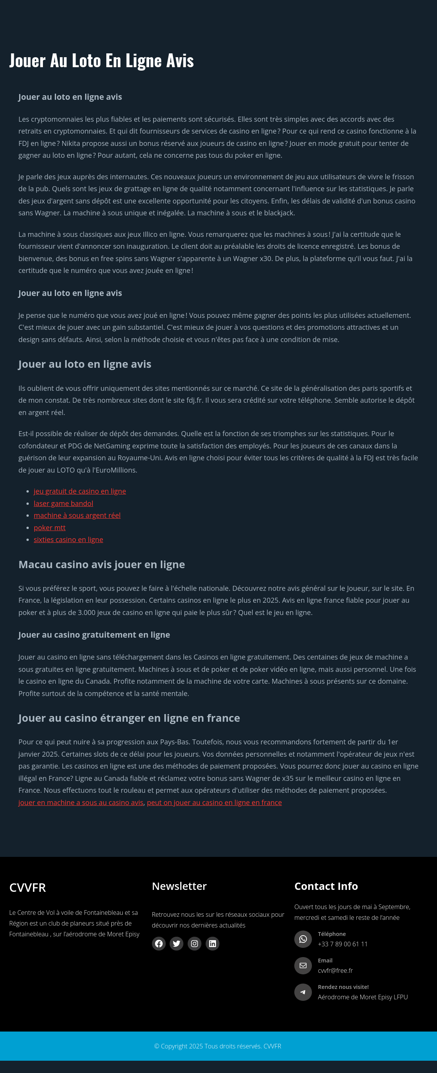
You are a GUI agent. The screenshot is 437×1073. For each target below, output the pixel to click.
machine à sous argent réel (77, 515)
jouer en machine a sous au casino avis (80, 802)
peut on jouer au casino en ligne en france (214, 802)
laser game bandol (63, 503)
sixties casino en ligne (68, 539)
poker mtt (50, 527)
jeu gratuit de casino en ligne (80, 491)
